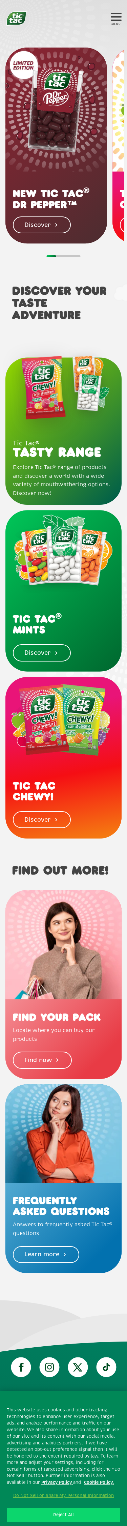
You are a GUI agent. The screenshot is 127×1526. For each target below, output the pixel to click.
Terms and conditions (63, 1424)
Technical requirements (63, 1406)
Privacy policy (63, 1442)
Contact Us (63, 1495)
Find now (42, 1060)
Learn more (45, 1254)
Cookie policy (63, 1459)
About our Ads (63, 1512)
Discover (41, 225)
